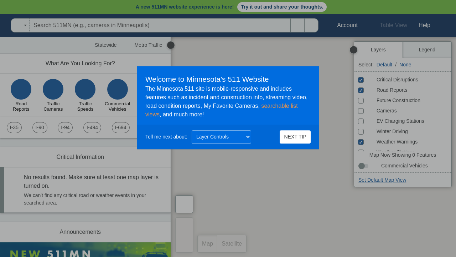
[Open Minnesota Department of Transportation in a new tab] (2, 25)
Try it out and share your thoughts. (282, 7)
